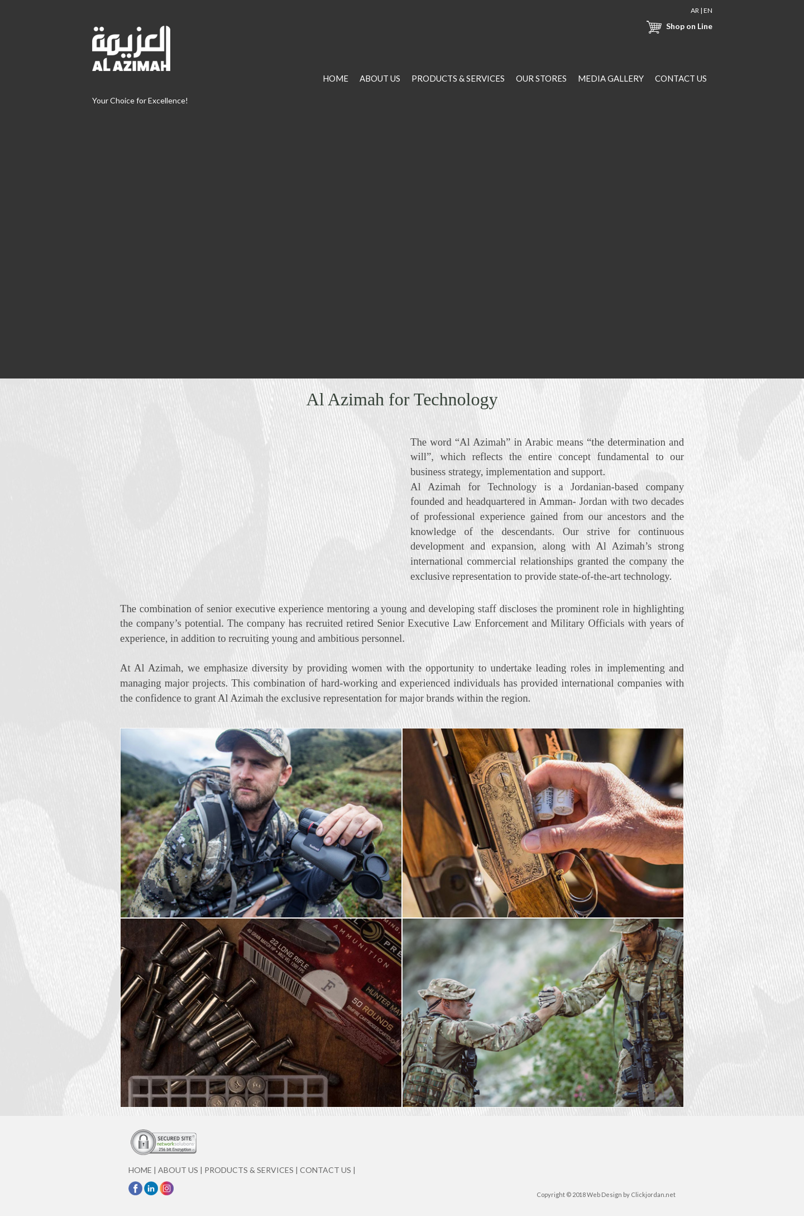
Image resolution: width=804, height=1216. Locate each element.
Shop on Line (678, 26)
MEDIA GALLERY (611, 78)
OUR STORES (541, 78)
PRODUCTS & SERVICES (458, 78)
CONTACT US (681, 78)
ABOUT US (380, 78)
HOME (335, 78)
